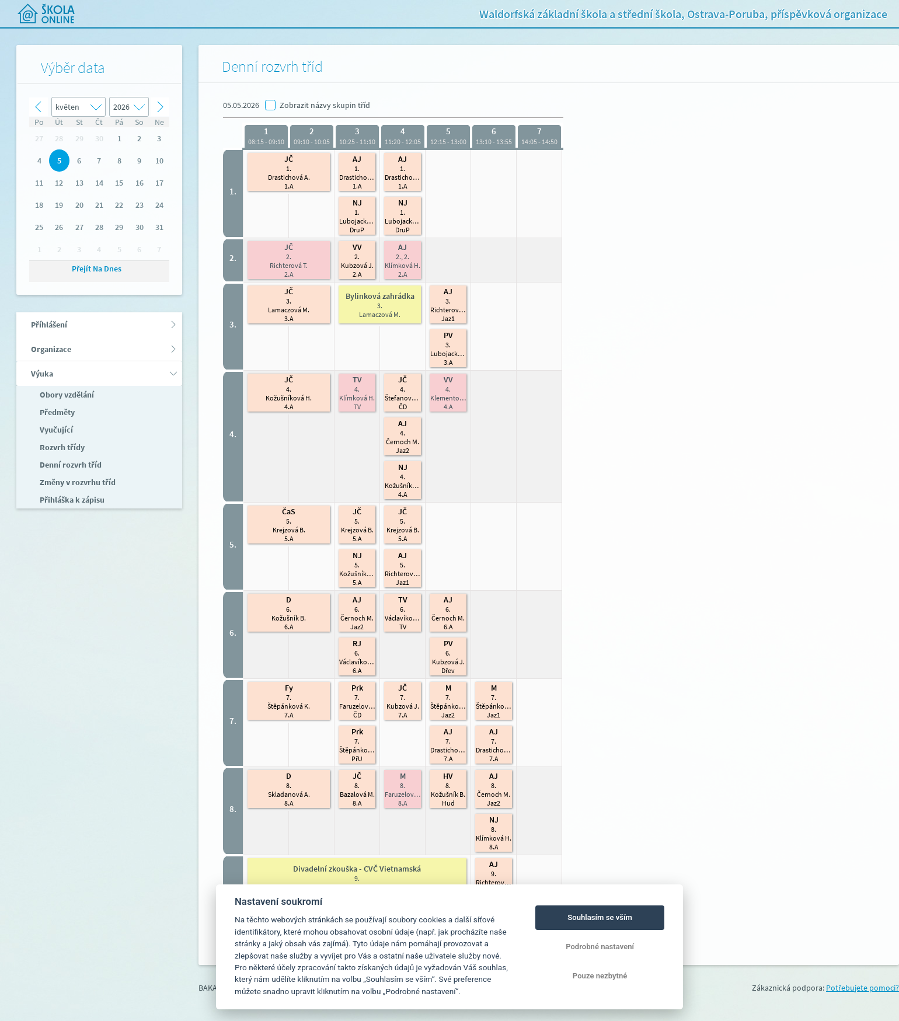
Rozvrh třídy (61, 447)
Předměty (56, 412)
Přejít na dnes (96, 268)
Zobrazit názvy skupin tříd (325, 105)
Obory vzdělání (66, 394)
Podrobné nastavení (600, 946)
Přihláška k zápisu (71, 499)
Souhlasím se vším (599, 917)
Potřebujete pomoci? (862, 987)
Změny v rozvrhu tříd (77, 482)
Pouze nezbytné (600, 975)
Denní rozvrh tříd (70, 464)
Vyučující (55, 429)
